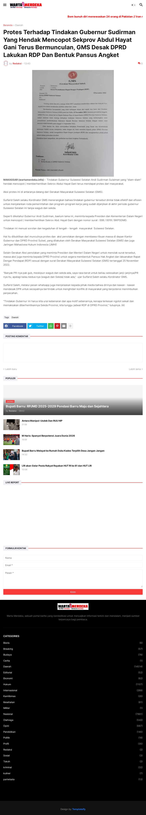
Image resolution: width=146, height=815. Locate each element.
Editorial (73, 672)
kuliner (73, 773)
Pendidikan (73, 732)
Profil (73, 743)
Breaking (73, 649)
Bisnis (73, 643)
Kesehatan (73, 702)
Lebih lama (135, 369)
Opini (73, 726)
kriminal (73, 767)
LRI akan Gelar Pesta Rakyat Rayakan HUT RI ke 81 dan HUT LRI (57, 465)
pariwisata (73, 779)
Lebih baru (11, 369)
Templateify (79, 809)
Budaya (73, 654)
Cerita (73, 660)
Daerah (19, 25)
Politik (73, 737)
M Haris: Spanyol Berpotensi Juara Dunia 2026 (48, 435)
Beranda (7, 25)
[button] (4, 5)
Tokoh (73, 761)
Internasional (73, 690)
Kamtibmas (73, 696)
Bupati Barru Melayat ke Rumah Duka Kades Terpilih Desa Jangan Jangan (63, 450)
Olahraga (73, 720)
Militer (73, 708)
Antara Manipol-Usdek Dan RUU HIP (42, 420)
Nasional (73, 714)
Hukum (73, 684)
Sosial (73, 755)
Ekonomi (73, 678)
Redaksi (73, 749)
